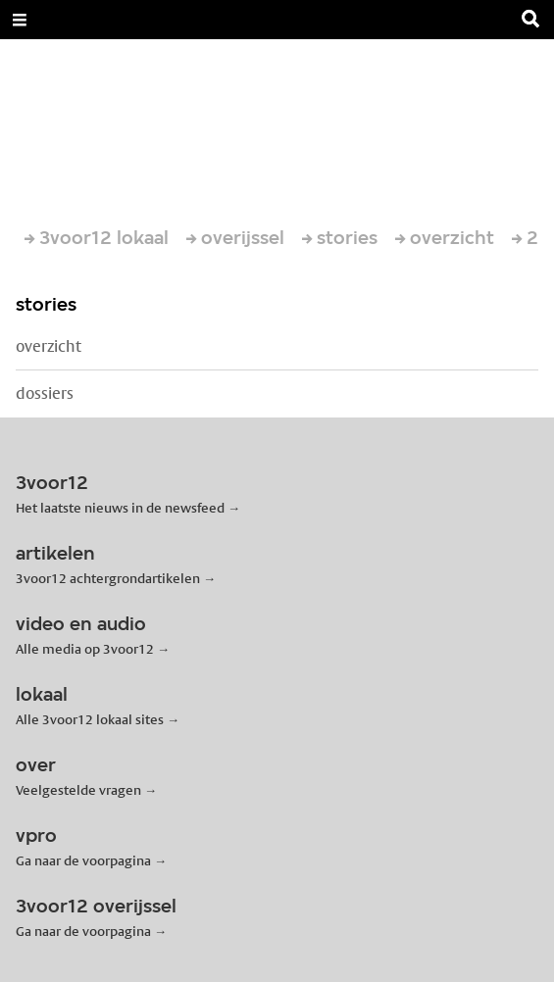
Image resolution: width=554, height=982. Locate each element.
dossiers (45, 393)
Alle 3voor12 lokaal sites (90, 719)
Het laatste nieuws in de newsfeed (120, 508)
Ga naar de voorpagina (83, 860)
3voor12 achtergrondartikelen (108, 578)
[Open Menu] (19, 19)
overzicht (48, 346)
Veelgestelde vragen (78, 790)
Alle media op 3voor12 (85, 649)
